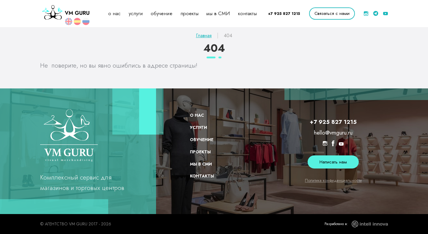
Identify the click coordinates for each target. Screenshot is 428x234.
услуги (136, 13)
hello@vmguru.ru (333, 133)
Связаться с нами (332, 13)
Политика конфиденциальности (333, 180)
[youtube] (385, 13)
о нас (114, 13)
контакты (247, 13)
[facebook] (333, 144)
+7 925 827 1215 (284, 13)
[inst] (366, 13)
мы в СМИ (218, 13)
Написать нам (333, 162)
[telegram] (376, 13)
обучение (161, 13)
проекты (189, 13)
